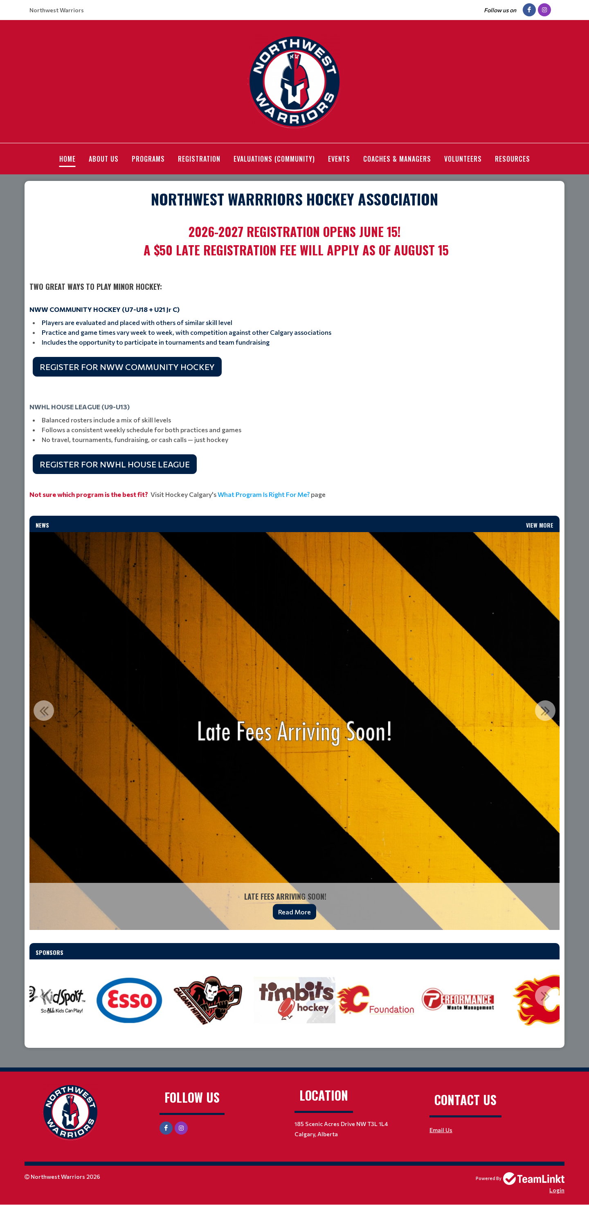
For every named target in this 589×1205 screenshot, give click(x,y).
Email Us (440, 1129)
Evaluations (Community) (274, 159)
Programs (148, 159)
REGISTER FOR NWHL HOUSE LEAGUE (115, 464)
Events (339, 159)
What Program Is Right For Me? (264, 494)
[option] (294, 731)
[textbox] (294, 199)
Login (556, 1190)
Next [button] (545, 710)
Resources (512, 159)
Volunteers (463, 159)
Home (67, 159)
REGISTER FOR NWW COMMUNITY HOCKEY (127, 367)
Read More (294, 912)
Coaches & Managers (397, 159)
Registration (199, 159)
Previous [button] (44, 710)
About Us (104, 159)
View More (539, 525)
